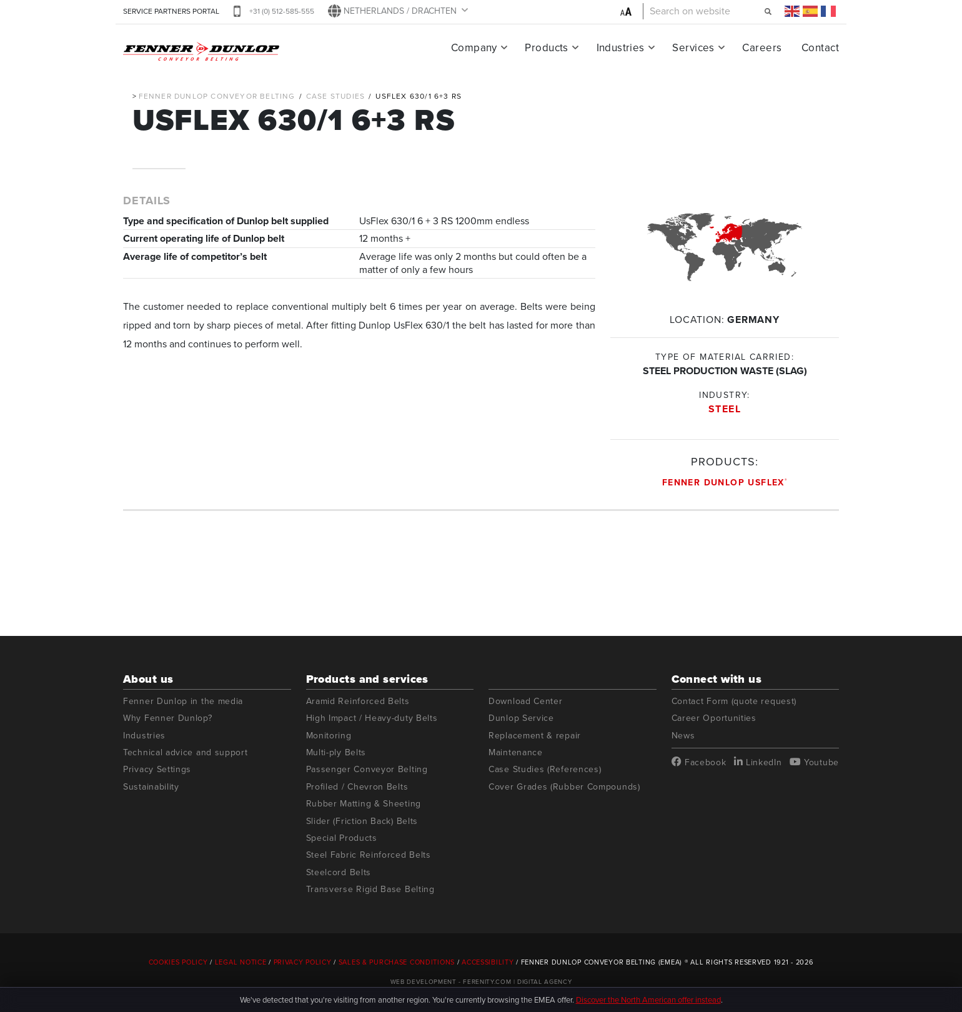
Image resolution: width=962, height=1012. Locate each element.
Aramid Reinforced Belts (358, 701)
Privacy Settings (157, 769)
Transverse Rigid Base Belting (370, 889)
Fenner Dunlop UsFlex (724, 482)
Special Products (341, 838)
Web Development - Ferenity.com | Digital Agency (481, 981)
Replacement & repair (534, 735)
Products (546, 48)
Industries (621, 48)
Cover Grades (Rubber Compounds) (564, 786)
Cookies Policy (178, 962)
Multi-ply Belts (336, 752)
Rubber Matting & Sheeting (364, 803)
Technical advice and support (185, 752)
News (683, 735)
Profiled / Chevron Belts (357, 786)
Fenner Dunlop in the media (183, 701)
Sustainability (151, 786)
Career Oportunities (714, 718)
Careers (761, 48)
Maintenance (515, 752)
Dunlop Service (521, 718)
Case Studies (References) (545, 769)
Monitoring (329, 735)
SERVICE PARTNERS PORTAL (171, 11)
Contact (820, 48)
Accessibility (487, 962)
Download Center (525, 701)
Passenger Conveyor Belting (367, 769)
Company (474, 48)
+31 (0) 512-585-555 (281, 11)
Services (693, 48)
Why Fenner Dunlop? (167, 718)
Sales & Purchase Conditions (397, 962)
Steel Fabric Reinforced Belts (368, 855)
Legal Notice (241, 962)
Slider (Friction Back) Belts (362, 821)
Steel (724, 409)
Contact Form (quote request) (734, 701)
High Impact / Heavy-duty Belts (372, 718)
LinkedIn (758, 762)
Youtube (814, 762)
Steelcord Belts (339, 872)
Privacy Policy (303, 962)
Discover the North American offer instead (648, 1000)
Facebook (699, 762)
